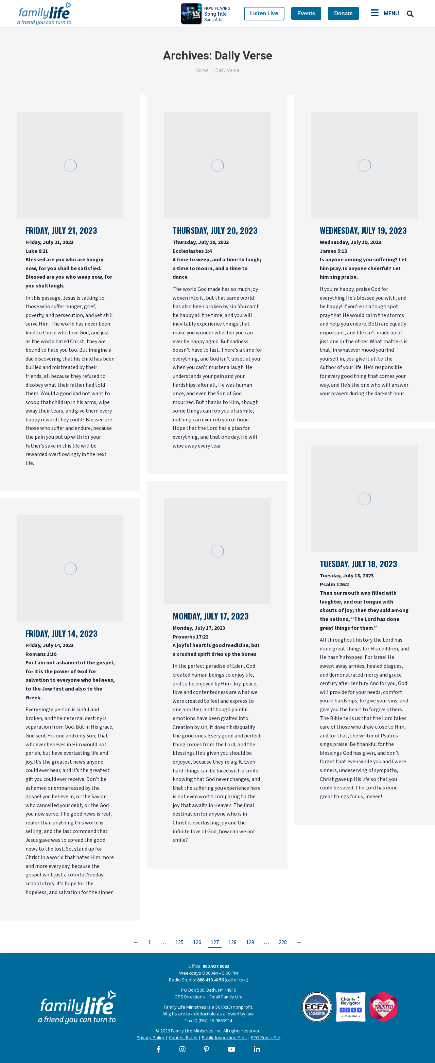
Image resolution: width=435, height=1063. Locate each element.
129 (250, 942)
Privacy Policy (150, 1037)
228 (283, 942)
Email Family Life (226, 997)
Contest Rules (183, 1037)
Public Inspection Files (224, 1037)
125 (179, 942)
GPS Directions (189, 997)
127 (215, 942)
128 (232, 942)
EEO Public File (265, 1037)
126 (197, 942)
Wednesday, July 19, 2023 (363, 230)
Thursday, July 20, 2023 (215, 230)
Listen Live (264, 13)
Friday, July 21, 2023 (61, 230)
